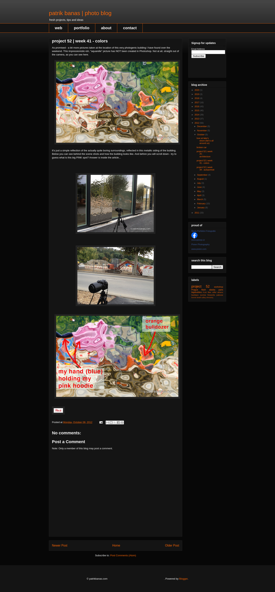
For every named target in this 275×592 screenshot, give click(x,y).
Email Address (198, 49)
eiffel (214, 292)
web (58, 28)
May (199, 191)
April (199, 195)
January (201, 207)
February (201, 203)
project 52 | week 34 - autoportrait (205, 168)
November (202, 130)
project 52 (200, 286)
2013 (197, 119)
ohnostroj (209, 297)
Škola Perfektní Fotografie (203, 231)
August (200, 179)
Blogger (183, 578)
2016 (197, 106)
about (106, 28)
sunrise (203, 295)
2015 (197, 110)
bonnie (193, 297)
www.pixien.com (198, 249)
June (199, 187)
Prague (194, 290)
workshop (218, 287)
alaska (212, 290)
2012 (197, 123)
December (202, 126)
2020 (197, 90)
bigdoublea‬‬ (196, 292)
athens (220, 292)
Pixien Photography (200, 244)
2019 (197, 94)
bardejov (195, 295)
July (199, 183)
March (200, 199)
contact (130, 28)
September (202, 175)
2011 (197, 213)
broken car (201, 147)
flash (203, 290)
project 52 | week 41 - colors (204, 161)
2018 (197, 98)
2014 (197, 115)
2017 (197, 102)
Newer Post (59, 545)
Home (116, 545)
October (201, 134)
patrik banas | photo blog (80, 13)
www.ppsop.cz (198, 240)
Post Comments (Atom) (123, 555)
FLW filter (207, 292)
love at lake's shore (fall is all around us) (205, 140)
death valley (201, 297)
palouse (219, 295)
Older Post (172, 545)
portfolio (81, 28)
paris (220, 290)
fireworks (211, 295)
